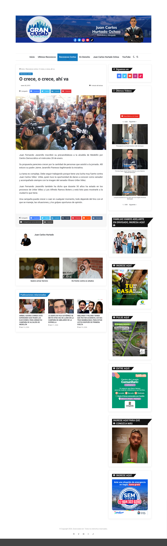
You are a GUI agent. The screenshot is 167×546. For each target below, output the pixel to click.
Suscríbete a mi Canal (129, 116)
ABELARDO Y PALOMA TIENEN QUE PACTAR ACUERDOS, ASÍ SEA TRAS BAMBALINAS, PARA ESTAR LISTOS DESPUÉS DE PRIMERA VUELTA (89, 319)
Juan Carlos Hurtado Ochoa (106, 57)
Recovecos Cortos (67, 57)
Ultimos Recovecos (47, 57)
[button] (133, 121)
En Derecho (84, 57)
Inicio (32, 57)
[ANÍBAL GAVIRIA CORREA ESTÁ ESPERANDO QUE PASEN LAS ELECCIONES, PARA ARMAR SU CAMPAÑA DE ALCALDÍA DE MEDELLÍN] (32, 305)
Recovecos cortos (32, 69)
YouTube (126, 57)
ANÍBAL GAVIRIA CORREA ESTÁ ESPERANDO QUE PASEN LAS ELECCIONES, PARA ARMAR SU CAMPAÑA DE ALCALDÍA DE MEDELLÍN (31, 319)
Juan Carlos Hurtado (44, 234)
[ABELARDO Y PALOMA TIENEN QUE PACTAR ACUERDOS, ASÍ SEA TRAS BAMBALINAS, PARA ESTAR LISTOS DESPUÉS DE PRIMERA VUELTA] (90, 305)
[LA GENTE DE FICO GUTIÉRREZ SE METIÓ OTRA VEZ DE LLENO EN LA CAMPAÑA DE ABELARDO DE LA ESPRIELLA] (61, 305)
